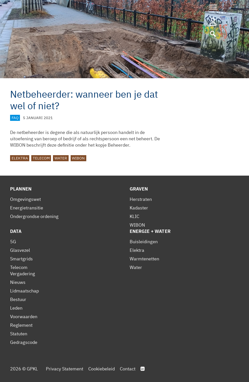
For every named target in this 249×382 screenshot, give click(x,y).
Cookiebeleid (101, 369)
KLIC (134, 216)
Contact (127, 369)
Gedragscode (23, 342)
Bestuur (18, 299)
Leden (16, 308)
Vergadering (22, 274)
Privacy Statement (64, 369)
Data (16, 231)
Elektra (20, 158)
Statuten (18, 334)
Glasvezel (20, 250)
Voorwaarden (23, 316)
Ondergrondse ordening (34, 216)
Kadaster (139, 208)
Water (60, 158)
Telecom (41, 158)
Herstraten (141, 199)
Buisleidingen (144, 241)
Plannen (21, 189)
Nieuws (17, 282)
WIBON (78, 158)
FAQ (15, 117)
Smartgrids (21, 259)
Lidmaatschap (24, 291)
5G (13, 241)
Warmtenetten (144, 259)
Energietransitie (26, 208)
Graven (139, 189)
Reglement (21, 325)
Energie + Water (150, 231)
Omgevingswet (25, 199)
